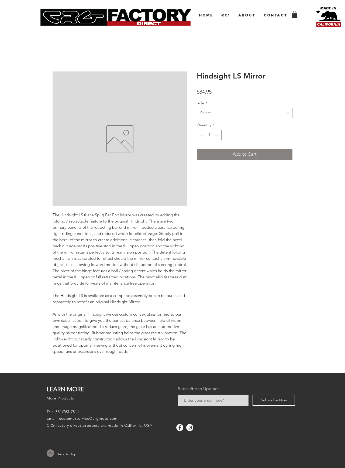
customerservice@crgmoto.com (88, 418)
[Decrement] (201, 135)
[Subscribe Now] (274, 400)
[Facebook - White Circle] (179, 427)
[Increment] (217, 135)
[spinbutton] (209, 135)
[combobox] (244, 113)
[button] (295, 14)
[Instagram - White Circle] (189, 427)
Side (202, 103)
